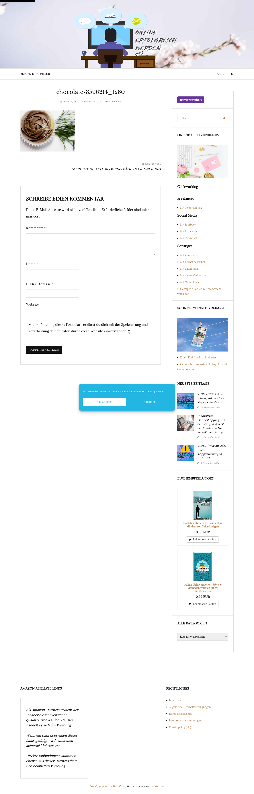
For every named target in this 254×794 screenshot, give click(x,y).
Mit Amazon (187, 255)
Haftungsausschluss (180, 713)
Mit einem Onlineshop (193, 275)
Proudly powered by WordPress (108, 786)
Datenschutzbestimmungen (185, 720)
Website (32, 304)
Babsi (68, 101)
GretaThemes (156, 786)
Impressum (175, 700)
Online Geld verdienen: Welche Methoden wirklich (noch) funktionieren (203, 588)
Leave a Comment (111, 101)
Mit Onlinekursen (190, 282)
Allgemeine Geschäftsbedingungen (190, 707)
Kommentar (37, 228)
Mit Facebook (188, 224)
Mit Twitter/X (188, 238)
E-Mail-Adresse (40, 284)
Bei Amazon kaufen (204, 539)
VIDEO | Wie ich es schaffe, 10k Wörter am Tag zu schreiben (212, 398)
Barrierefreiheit (191, 100)
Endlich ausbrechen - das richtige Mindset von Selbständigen (202, 525)
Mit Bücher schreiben (193, 262)
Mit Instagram (188, 231)
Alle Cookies (104, 401)
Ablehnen (150, 401)
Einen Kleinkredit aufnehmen (198, 357)
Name (32, 264)
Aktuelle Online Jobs (35, 74)
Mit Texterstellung (191, 207)
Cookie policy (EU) (180, 727)
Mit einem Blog (189, 268)
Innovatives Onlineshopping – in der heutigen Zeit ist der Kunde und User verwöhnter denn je (211, 424)
